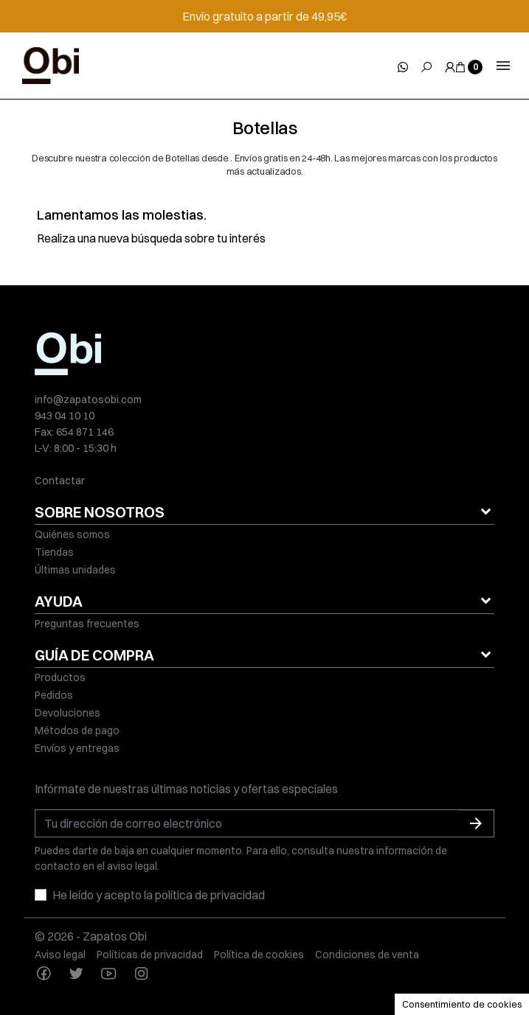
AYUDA (59, 601)
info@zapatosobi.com (88, 399)
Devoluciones (67, 712)
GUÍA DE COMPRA (94, 655)
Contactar (60, 480)
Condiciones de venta (367, 954)
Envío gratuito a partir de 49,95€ (264, 16)
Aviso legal (60, 954)
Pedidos (54, 695)
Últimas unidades (75, 569)
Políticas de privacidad (150, 954)
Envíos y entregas (77, 748)
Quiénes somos (72, 534)
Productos (60, 677)
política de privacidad (210, 894)
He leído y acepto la (158, 894)
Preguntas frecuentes (87, 623)
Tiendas (54, 552)
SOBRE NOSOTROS (100, 512)
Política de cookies (259, 954)
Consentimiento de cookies (462, 1004)
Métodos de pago (77, 730)
